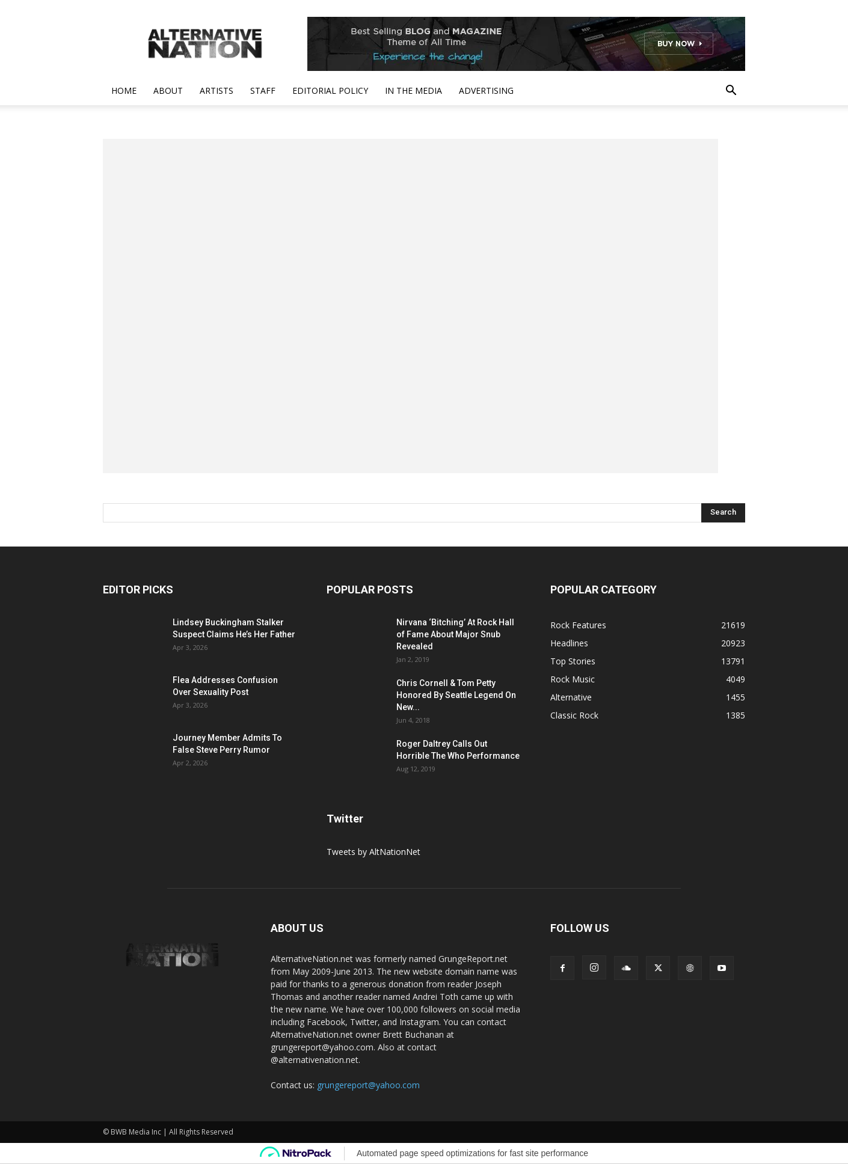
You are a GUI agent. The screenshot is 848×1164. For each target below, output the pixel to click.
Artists (216, 90)
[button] (730, 91)
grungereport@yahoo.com (368, 1085)
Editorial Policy (330, 90)
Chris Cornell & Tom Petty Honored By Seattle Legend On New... (456, 695)
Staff (262, 90)
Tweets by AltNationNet (373, 851)
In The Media (413, 90)
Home (124, 90)
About (168, 90)
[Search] (723, 512)
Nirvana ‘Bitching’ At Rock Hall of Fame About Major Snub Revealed (455, 634)
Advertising (486, 90)
